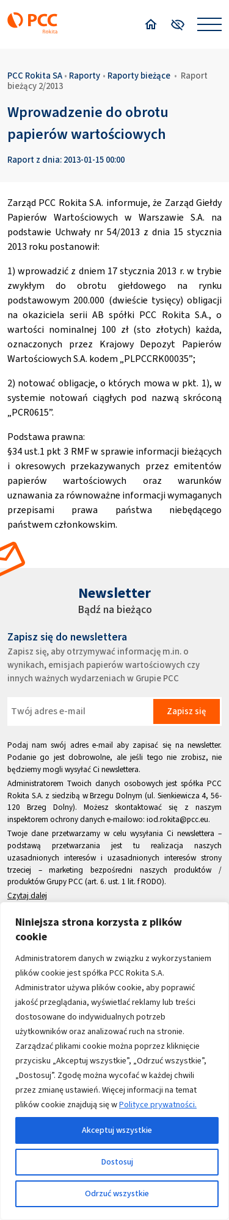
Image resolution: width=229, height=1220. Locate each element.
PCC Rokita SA (34, 75)
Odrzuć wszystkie (117, 1193)
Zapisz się (186, 711)
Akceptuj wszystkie (117, 1130)
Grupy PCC (64, 881)
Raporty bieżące (138, 75)
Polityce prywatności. (158, 1104)
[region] (114, 1061)
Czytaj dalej (27, 895)
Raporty (84, 75)
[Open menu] (209, 24)
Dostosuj (117, 1162)
